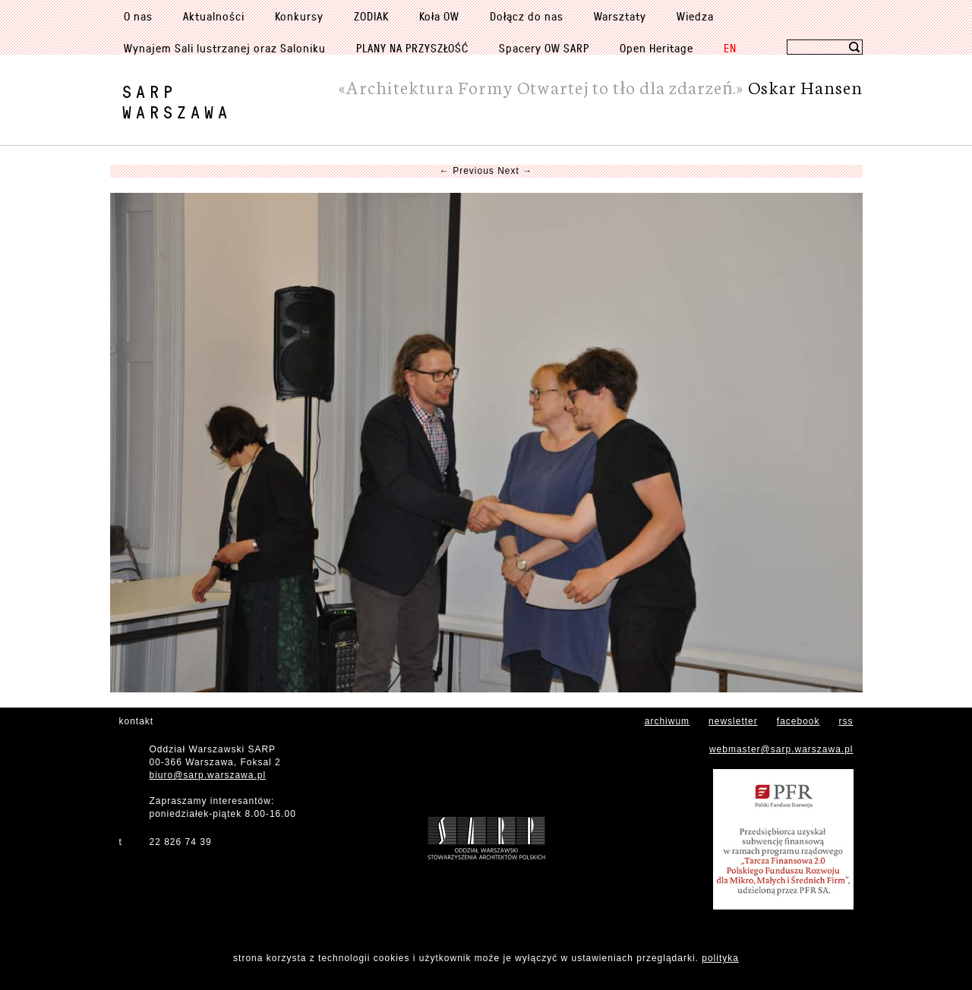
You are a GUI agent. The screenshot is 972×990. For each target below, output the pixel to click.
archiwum (667, 721)
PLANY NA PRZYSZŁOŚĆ (412, 47)
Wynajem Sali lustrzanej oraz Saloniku (225, 47)
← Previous (467, 171)
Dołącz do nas (526, 16)
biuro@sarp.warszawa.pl (208, 775)
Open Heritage (656, 47)
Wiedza (695, 16)
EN (730, 47)
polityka (720, 958)
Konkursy (299, 16)
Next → (514, 171)
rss (846, 721)
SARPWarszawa (177, 101)
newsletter (733, 721)
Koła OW (439, 16)
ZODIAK (371, 16)
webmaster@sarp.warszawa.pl (781, 749)
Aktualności (214, 16)
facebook (798, 721)
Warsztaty (620, 16)
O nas (138, 16)
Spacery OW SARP (544, 47)
